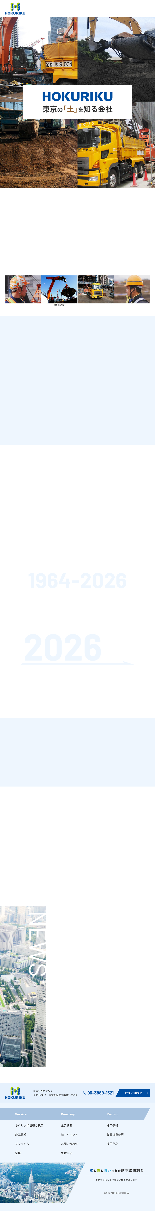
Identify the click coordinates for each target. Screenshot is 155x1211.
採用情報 (112, 1125)
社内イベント (69, 1134)
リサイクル (22, 1144)
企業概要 (66, 1125)
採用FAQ (112, 1144)
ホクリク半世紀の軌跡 (29, 1125)
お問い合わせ (69, 1144)
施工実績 (20, 1134)
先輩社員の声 (115, 1134)
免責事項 (66, 1153)
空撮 (18, 1153)
